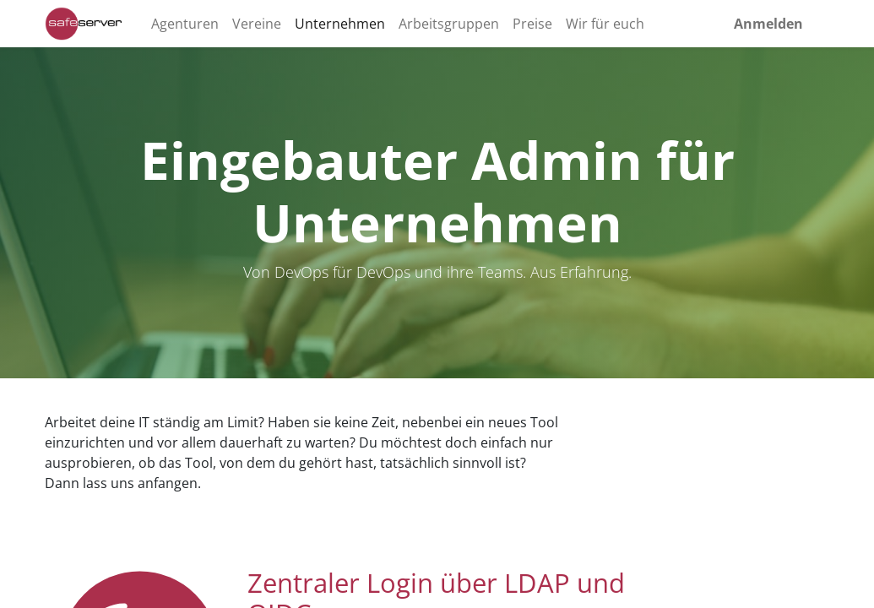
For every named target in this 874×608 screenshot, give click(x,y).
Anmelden (768, 23)
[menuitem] (184, 24)
